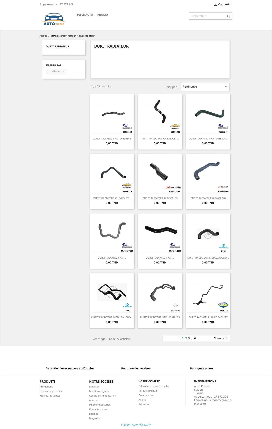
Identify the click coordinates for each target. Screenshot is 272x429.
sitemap (94, 413)
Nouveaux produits (51, 391)
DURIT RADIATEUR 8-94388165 (160, 198)
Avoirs (142, 399)
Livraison (94, 386)
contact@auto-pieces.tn (213, 401)
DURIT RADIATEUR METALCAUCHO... (208, 257)
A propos (94, 400)
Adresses (144, 404)
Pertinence (205, 87)
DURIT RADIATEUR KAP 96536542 (112, 138)
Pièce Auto (85, 14)
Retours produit (148, 390)
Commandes (146, 395)
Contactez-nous (98, 409)
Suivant (221, 338)
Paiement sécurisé (99, 404)
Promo (102, 14)
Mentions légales (99, 391)
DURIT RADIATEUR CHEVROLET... (160, 138)
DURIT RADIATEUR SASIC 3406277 (208, 317)
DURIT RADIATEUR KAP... (112, 257)
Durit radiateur (57, 46)
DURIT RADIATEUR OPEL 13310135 (160, 317)
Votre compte (149, 381)
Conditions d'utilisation (102, 395)
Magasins (94, 418)
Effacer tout (56, 71)
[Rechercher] (210, 16)
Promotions (46, 386)
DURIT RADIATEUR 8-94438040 (208, 198)
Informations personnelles (154, 386)
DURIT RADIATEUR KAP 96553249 (208, 138)
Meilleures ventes (50, 395)
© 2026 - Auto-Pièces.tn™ (136, 424)
